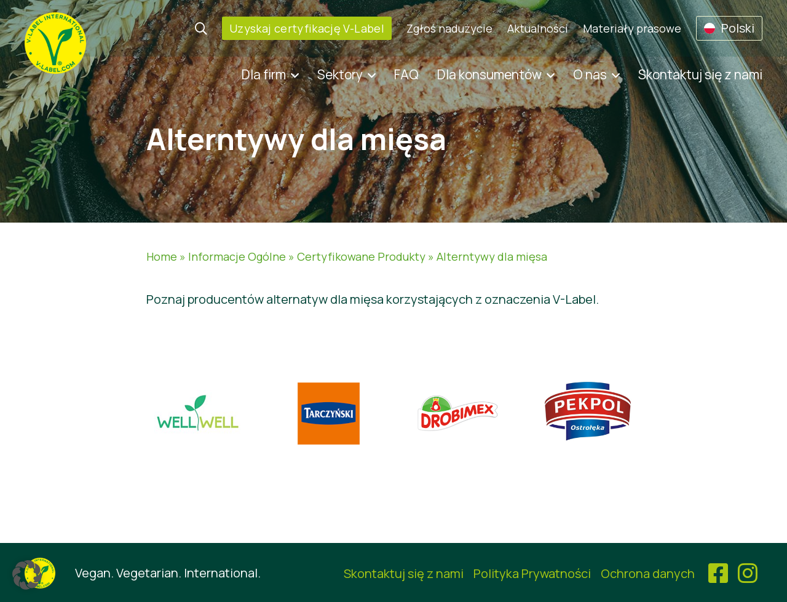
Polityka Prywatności (532, 573)
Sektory (340, 74)
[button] (27, 575)
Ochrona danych (648, 573)
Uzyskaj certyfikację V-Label (306, 28)
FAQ (406, 74)
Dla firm (264, 74)
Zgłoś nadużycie (449, 28)
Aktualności (537, 28)
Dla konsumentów (489, 74)
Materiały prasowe (632, 28)
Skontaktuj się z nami (700, 74)
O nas (590, 74)
